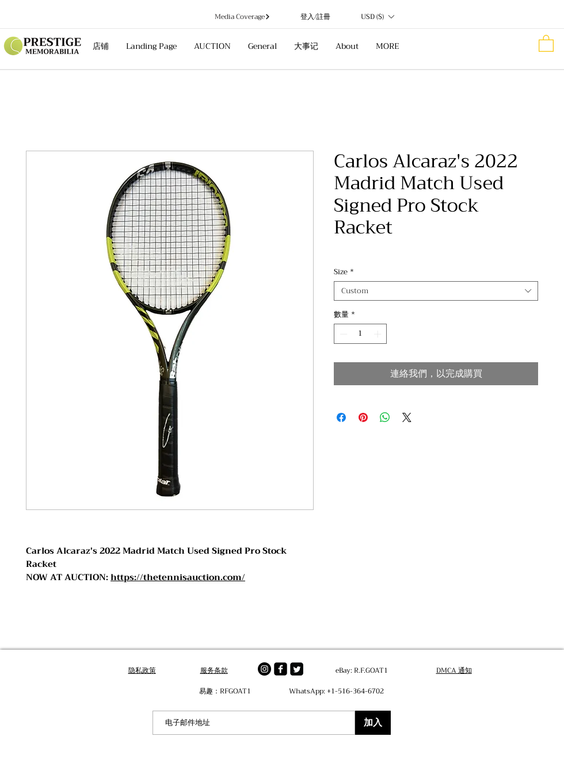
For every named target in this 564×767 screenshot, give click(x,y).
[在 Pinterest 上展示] (363, 417)
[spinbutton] (360, 334)
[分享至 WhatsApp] (385, 417)
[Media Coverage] (242, 16)
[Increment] (379, 334)
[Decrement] (342, 334)
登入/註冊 (315, 17)
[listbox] (377, 16)
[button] (377, 16)
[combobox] (436, 291)
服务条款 (214, 670)
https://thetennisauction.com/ (177, 577)
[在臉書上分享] (341, 417)
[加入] (373, 723)
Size (344, 272)
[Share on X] (407, 417)
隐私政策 (142, 670)
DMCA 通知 (454, 670)
